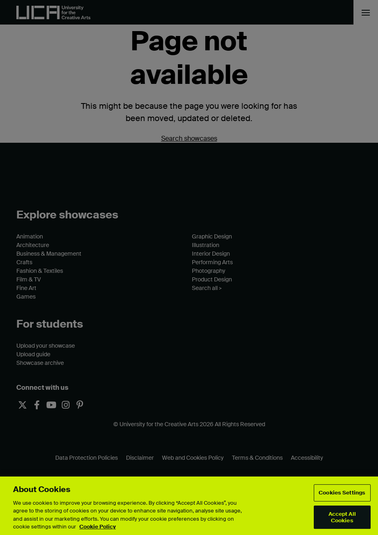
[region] (189, 506)
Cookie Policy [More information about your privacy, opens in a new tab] (97, 526)
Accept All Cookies (342, 517)
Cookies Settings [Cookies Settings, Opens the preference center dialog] (342, 493)
